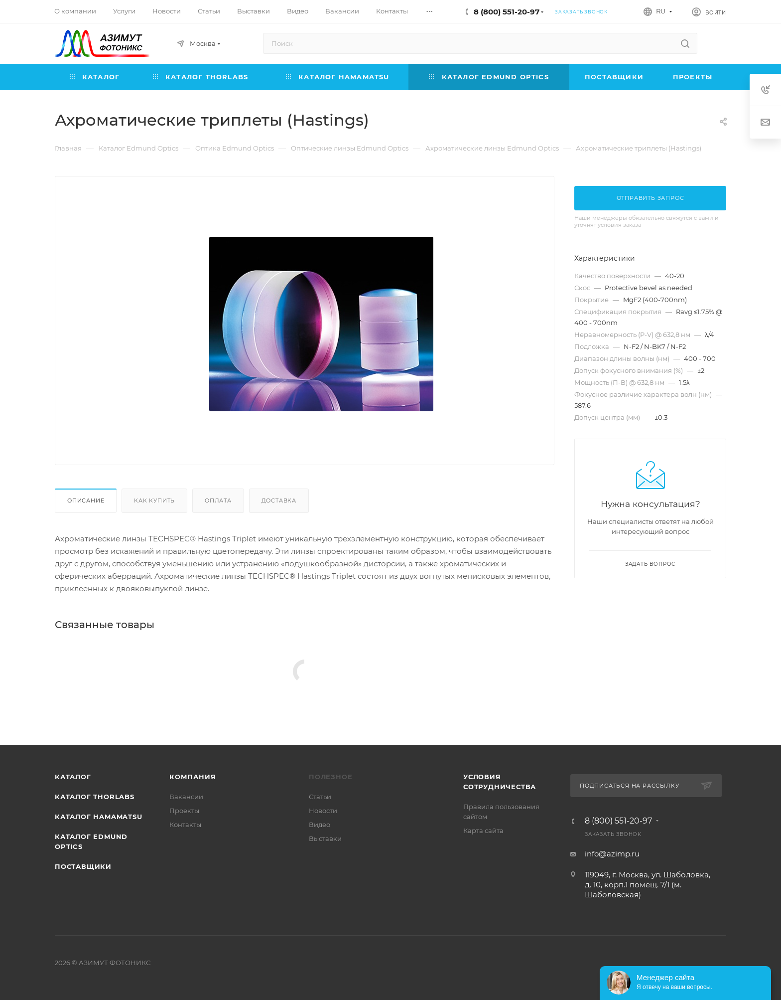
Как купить (154, 500)
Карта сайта (483, 830)
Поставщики (83, 866)
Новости (323, 811)
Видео (319, 825)
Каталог (73, 777)
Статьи (320, 797)
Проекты (184, 811)
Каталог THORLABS (94, 797)
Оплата (218, 500)
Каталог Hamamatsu (98, 817)
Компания (192, 777)
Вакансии (186, 797)
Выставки (325, 838)
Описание (85, 500)
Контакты (185, 825)
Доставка (278, 500)
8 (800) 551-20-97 (506, 11)
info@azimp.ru (612, 853)
